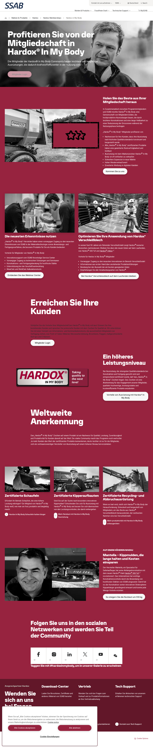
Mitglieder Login (19, 74)
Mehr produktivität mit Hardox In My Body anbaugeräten (123, 522)
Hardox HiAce (107, 251)
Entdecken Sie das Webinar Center (24, 275)
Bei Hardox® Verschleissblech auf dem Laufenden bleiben (108, 276)
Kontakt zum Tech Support (128, 724)
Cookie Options (141, 739)
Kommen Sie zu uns (115, 171)
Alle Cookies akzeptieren (28, 728)
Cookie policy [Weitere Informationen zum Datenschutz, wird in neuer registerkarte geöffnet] (53, 722)
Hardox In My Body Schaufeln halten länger (25, 514)
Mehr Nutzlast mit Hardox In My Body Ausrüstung (72, 515)
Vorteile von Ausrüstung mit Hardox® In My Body (125, 396)
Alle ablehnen (71, 728)
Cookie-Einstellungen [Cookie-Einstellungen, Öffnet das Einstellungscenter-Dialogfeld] (49, 736)
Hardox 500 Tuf (133, 573)
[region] (50, 726)
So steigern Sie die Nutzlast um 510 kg (124, 597)
